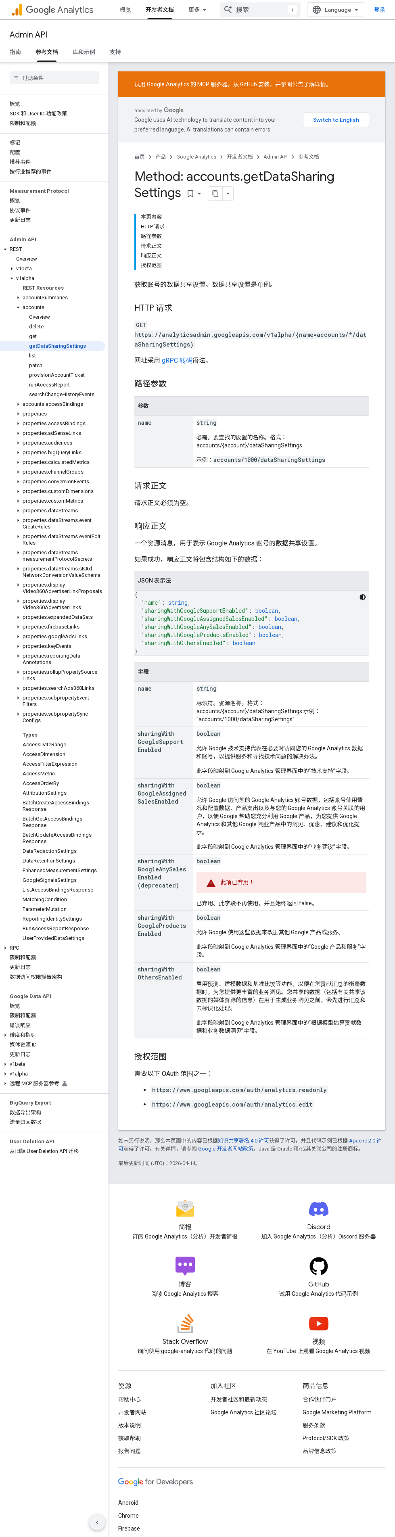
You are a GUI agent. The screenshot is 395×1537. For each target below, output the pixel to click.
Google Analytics (196, 157)
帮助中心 (129, 1399)
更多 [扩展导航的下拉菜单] (194, 9)
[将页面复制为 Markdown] (215, 193)
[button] (52, 249)
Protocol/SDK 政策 (326, 1438)
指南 (15, 52)
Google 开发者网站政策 (225, 1149)
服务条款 (314, 1425)
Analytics (59, 9)
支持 (115, 52)
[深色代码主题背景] (362, 597)
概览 (125, 9)
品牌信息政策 (319, 1451)
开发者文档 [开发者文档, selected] (160, 9)
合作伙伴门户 (319, 1399)
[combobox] (260, 9)
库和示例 (84, 52)
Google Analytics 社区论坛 (244, 1412)
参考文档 (308, 157)
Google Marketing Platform (337, 1412)
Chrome (128, 1515)
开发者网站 (132, 1412)
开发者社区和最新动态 (239, 1399)
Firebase (129, 1528)
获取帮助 (129, 1438)
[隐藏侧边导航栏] (97, 1522)
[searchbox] (54, 77)
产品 (160, 157)
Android (128, 1502)
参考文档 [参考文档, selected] (47, 52)
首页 (139, 157)
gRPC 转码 (177, 360)
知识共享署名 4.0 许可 (243, 1141)
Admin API (28, 35)
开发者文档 (240, 157)
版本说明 (129, 1425)
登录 (379, 9)
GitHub (248, 84)
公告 (297, 84)
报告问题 (129, 1451)
